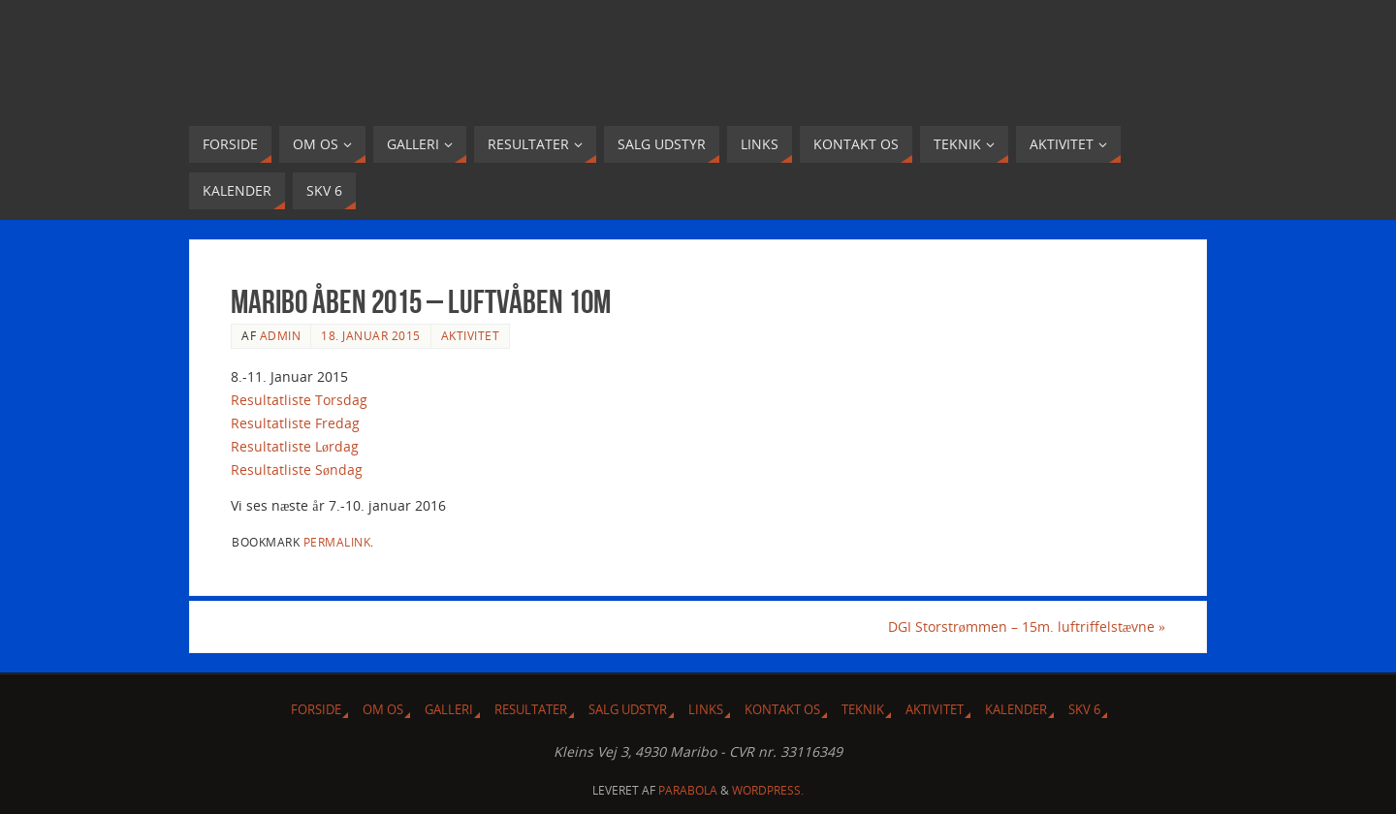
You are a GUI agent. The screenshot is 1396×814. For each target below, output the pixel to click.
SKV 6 (1084, 710)
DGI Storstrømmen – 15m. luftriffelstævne (1026, 626)
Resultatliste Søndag (297, 469)
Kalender (1016, 710)
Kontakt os (782, 710)
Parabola (687, 790)
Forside (316, 710)
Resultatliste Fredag (295, 423)
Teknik (862, 710)
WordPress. (768, 790)
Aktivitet (470, 335)
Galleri (449, 710)
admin (280, 335)
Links (705, 710)
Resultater (530, 710)
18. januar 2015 (371, 335)
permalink (337, 541)
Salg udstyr (627, 710)
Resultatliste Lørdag (295, 446)
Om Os (383, 710)
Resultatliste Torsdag (299, 400)
